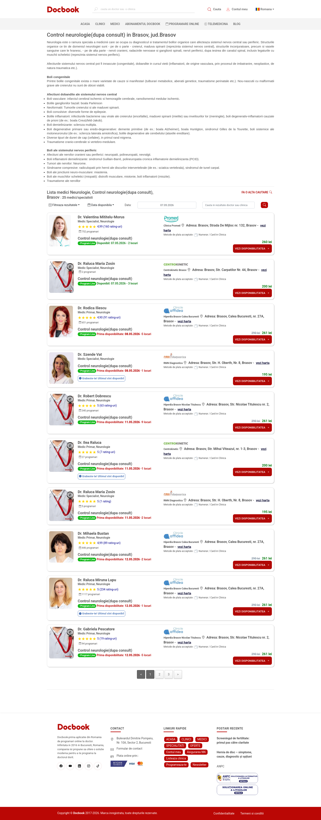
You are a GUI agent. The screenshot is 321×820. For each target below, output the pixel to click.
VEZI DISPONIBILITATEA (252, 248)
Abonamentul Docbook (142, 24)
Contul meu (240, 9)
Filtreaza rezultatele (63, 205)
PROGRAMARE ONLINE (182, 24)
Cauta (217, 9)
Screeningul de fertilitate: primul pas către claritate (233, 740)
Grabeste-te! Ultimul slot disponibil (101, 378)
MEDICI (115, 24)
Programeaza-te (176, 764)
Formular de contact (129, 748)
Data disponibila (100, 205)
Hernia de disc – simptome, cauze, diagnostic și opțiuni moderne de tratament (234, 755)
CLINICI (100, 24)
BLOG (236, 24)
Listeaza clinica (176, 758)
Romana (266, 9)
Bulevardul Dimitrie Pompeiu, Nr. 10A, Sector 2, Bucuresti (135, 740)
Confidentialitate (224, 813)
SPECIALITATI (175, 745)
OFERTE (195, 745)
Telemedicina (216, 24)
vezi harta (184, 321)
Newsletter (199, 764)
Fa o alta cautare (257, 192)
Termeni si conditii (252, 813)
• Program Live (87, 243)
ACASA (86, 24)
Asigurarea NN (196, 752)
